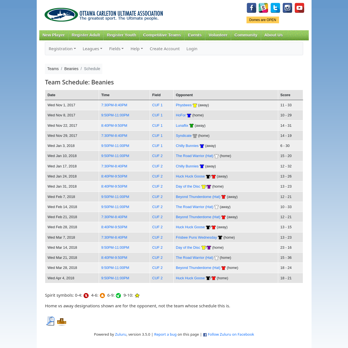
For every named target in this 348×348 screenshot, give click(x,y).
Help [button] (135, 48)
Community (245, 35)
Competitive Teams (162, 35)
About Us (273, 35)
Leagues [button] (91, 48)
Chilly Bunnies (187, 146)
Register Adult (86, 35)
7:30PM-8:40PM (114, 105)
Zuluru (120, 334)
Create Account (165, 48)
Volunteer (218, 35)
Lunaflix (182, 125)
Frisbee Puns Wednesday (196, 237)
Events (195, 35)
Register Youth (121, 35)
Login (191, 48)
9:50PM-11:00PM (115, 115)
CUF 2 (157, 156)
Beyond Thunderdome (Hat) (198, 197)
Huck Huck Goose (190, 176)
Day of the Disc (188, 186)
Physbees (184, 105)
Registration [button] (60, 48)
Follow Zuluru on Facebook (231, 334)
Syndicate (184, 135)
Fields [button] (114, 48)
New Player (53, 35)
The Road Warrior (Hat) (194, 156)
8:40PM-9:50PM (114, 125)
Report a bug (165, 334)
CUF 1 (157, 105)
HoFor (181, 115)
